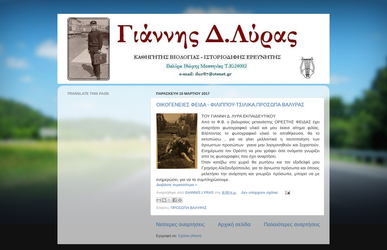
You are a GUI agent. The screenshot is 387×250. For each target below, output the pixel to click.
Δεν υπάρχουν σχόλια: (261, 192)
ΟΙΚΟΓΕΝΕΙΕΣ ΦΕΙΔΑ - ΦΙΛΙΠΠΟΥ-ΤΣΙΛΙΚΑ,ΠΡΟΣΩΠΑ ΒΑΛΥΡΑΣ (230, 105)
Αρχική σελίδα (234, 224)
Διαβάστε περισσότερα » (176, 185)
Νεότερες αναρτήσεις (180, 224)
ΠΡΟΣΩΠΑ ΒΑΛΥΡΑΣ (189, 208)
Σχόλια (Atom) (190, 236)
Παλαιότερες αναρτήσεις (292, 224)
